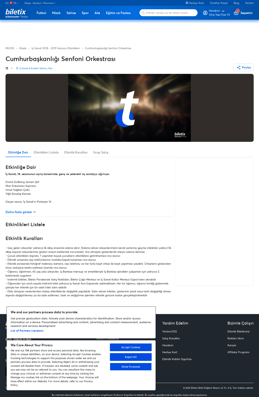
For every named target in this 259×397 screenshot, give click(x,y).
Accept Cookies (130, 347)
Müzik (56, 13)
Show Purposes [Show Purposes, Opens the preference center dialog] (131, 366)
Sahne (71, 13)
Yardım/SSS (169, 331)
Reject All (130, 357)
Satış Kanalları (171, 338)
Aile (97, 13)
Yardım (249, 3)
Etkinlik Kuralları (76, 152)
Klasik (22, 48)
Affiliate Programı (238, 352)
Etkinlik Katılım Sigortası (177, 359)
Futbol (41, 13)
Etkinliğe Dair (18, 152)
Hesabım (167, 345)
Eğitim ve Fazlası (118, 13)
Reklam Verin (235, 338)
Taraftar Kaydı (219, 3)
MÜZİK (10, 48)
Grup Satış (100, 152)
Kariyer (231, 345)
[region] (81, 348)
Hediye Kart (195, 3)
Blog (236, 3)
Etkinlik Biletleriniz (238, 331)
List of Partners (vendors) (27, 330)
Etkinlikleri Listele (46, 152)
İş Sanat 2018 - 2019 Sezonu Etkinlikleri (56, 48)
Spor (85, 13)
